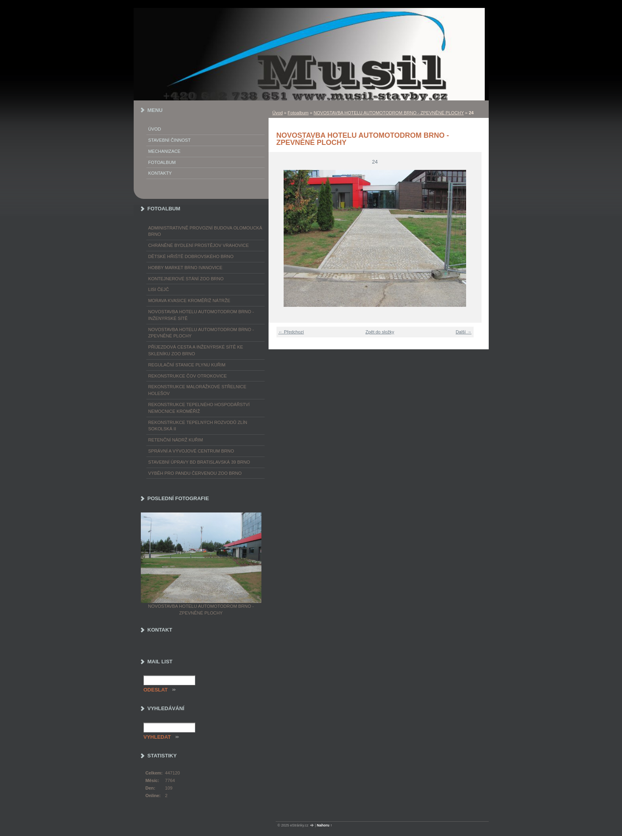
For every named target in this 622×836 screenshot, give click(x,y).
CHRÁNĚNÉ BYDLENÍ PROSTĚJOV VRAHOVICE (198, 245)
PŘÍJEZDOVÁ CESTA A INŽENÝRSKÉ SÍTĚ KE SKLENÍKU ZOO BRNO (195, 350)
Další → (464, 331)
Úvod (278, 112)
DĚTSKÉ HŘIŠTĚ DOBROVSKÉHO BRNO (191, 256)
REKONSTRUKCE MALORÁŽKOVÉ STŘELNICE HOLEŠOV (197, 390)
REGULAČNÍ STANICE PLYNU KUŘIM (187, 364)
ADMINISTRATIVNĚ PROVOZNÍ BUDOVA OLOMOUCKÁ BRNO (205, 231)
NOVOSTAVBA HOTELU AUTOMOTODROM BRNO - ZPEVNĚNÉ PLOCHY (388, 112)
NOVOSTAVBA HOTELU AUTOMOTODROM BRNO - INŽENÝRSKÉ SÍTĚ (201, 315)
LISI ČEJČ (158, 289)
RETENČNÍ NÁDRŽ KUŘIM (175, 439)
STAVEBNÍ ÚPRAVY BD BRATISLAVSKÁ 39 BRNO (199, 462)
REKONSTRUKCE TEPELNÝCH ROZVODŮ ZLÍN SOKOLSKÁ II (198, 425)
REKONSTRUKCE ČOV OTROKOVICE (187, 376)
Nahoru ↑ (324, 825)
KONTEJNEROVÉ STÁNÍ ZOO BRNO (186, 278)
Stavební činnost (169, 140)
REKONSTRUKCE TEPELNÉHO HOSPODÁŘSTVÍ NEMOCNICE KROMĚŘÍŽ (199, 408)
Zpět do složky (379, 331)
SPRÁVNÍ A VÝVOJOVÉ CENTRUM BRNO (191, 451)
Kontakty (160, 173)
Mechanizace (164, 151)
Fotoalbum (298, 112)
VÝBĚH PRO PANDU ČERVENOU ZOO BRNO (195, 473)
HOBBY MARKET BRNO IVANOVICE (185, 267)
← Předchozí (291, 331)
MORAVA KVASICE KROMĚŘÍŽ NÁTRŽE (189, 300)
